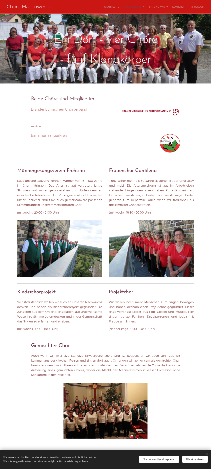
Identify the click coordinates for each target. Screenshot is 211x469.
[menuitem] (119, 7)
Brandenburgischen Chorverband (59, 109)
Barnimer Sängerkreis (49, 135)
